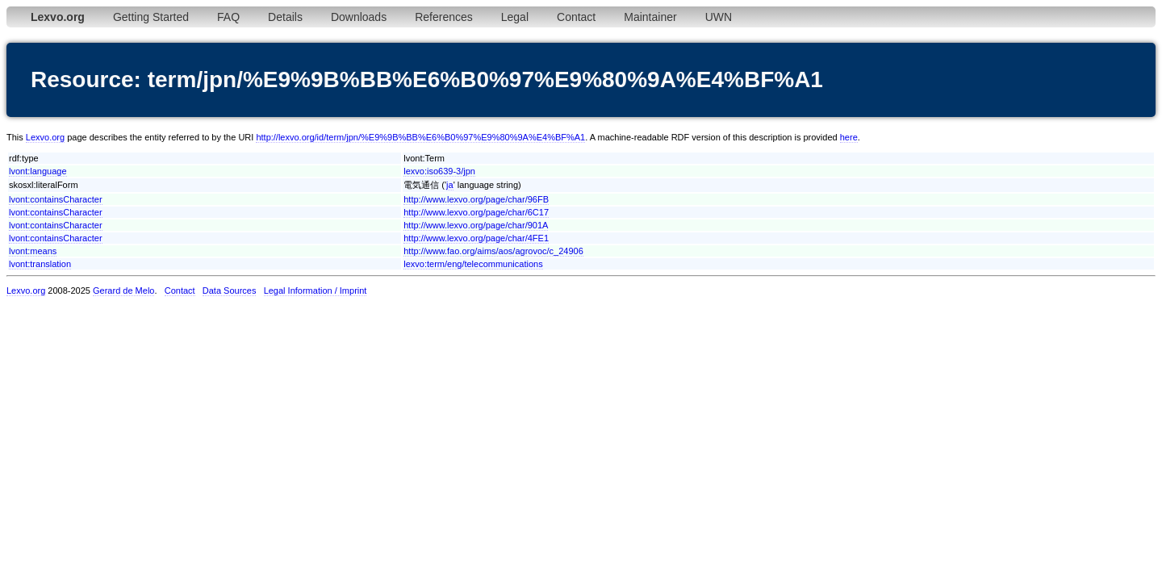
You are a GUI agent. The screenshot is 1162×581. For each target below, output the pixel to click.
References (444, 16)
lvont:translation (40, 264)
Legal (515, 16)
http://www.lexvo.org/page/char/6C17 (476, 212)
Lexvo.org (45, 137)
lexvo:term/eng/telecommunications (472, 264)
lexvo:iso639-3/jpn (439, 171)
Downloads (359, 16)
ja (450, 185)
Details (285, 16)
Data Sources (230, 290)
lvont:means (32, 251)
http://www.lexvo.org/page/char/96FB (476, 199)
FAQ (228, 16)
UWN (718, 16)
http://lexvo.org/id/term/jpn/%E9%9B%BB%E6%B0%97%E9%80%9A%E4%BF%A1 (420, 137)
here (849, 137)
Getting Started (151, 16)
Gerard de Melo (123, 290)
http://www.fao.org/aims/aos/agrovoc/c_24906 (493, 251)
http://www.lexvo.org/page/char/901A (475, 225)
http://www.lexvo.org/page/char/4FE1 (476, 238)
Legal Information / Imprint (315, 290)
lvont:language (38, 171)
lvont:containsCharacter (55, 199)
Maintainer (650, 16)
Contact (576, 16)
